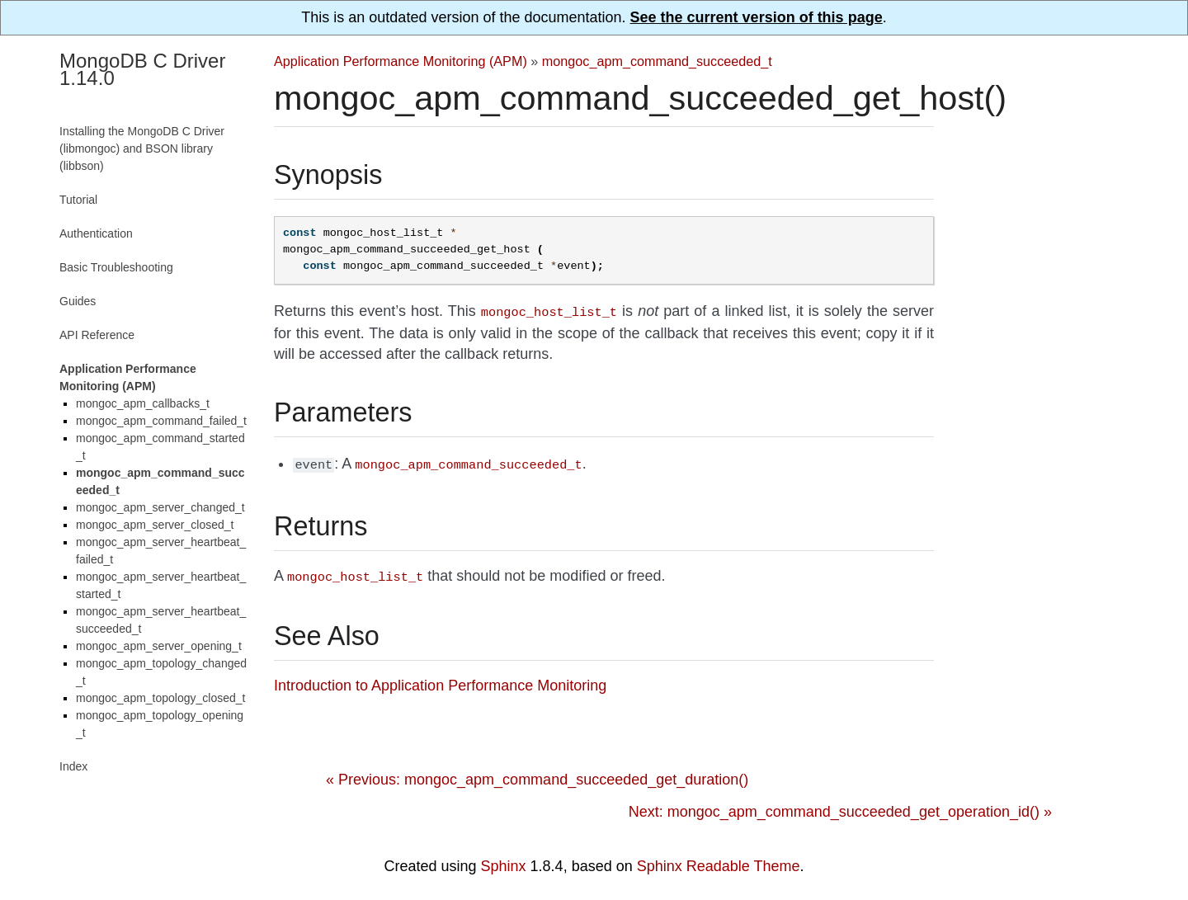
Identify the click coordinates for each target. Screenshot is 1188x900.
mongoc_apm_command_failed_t (161, 420)
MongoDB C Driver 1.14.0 (142, 69)
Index (73, 766)
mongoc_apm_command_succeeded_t (657, 61)
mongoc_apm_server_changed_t (160, 507)
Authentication (96, 233)
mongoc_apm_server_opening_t (159, 646)
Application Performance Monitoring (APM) (400, 61)
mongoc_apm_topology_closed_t (160, 697)
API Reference (96, 335)
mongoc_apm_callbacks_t (143, 403)
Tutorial (78, 199)
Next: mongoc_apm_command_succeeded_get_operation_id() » (840, 807)
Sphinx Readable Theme (718, 861)
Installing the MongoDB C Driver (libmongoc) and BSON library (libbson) (141, 148)
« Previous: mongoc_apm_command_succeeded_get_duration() (537, 774)
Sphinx (503, 861)
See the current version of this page (756, 17)
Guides (77, 301)
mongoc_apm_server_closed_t (154, 524)
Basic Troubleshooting (116, 267)
